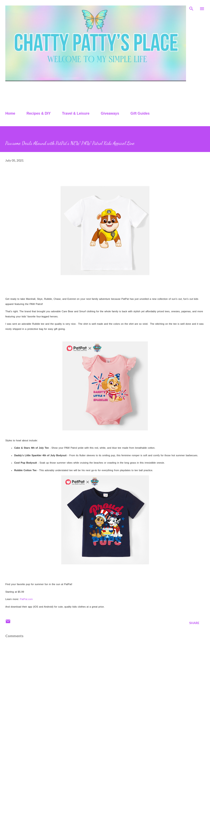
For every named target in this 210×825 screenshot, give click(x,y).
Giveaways (110, 113)
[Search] (191, 8)
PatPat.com (26, 599)
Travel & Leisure (75, 113)
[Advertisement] (105, 787)
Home (10, 113)
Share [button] (194, 623)
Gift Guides (140, 113)
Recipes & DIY (39, 113)
